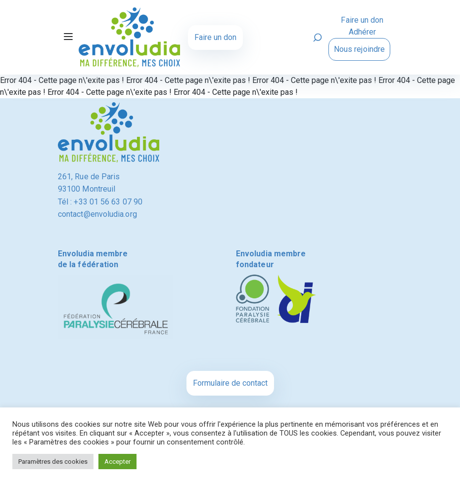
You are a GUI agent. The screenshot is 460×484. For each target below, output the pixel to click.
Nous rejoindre (359, 49)
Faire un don (215, 37)
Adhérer (362, 32)
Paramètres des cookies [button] (53, 461)
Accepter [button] (117, 461)
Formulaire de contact (230, 383)
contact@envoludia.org (97, 214)
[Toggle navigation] (68, 37)
